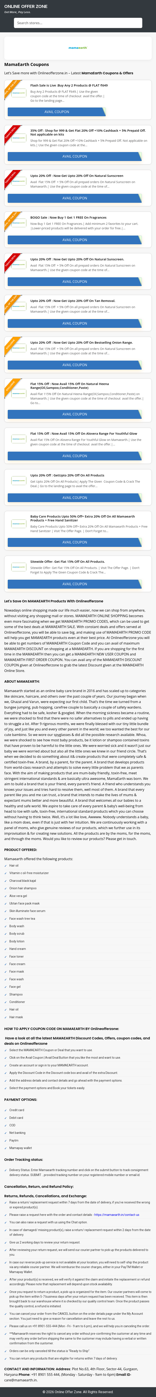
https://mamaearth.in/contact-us (116, 1214)
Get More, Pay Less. (17, 12)
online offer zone (26, 6)
